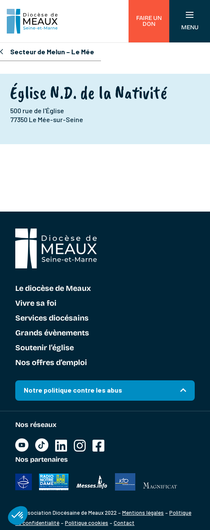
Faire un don (149, 21)
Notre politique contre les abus (73, 390)
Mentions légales (143, 512)
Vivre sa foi (35, 303)
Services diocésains (52, 318)
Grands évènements (52, 333)
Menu (190, 21)
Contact (124, 522)
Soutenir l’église (44, 348)
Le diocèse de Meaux (53, 289)
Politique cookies (86, 522)
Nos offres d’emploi (51, 363)
